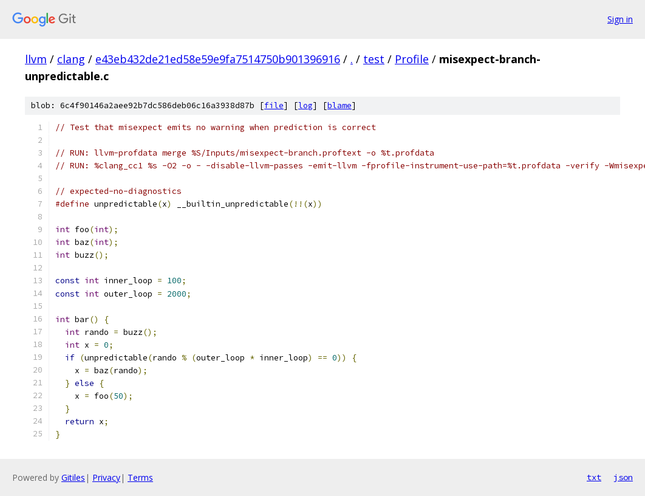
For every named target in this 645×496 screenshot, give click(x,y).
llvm (36, 59)
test (373, 59)
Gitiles (73, 477)
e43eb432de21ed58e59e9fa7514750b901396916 (217, 59)
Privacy (106, 477)
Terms (140, 477)
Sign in (620, 19)
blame (339, 105)
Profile (412, 59)
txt (594, 477)
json (623, 477)
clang (71, 59)
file (274, 105)
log (305, 105)
